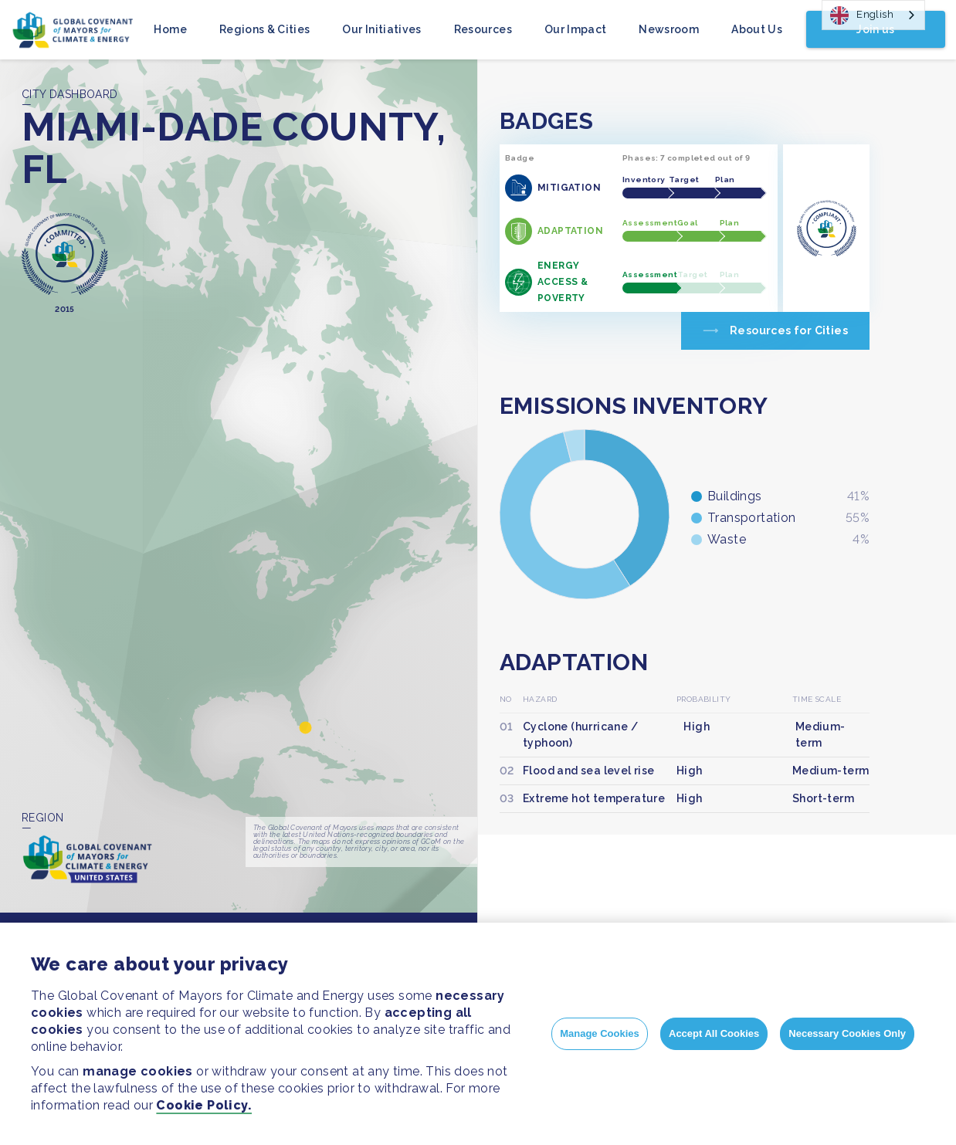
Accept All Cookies (714, 1033)
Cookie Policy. (204, 1105)
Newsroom (669, 29)
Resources (483, 29)
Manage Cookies (599, 1033)
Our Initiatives (381, 29)
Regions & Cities (264, 29)
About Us (756, 29)
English (861, 15)
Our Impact (575, 29)
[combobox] (873, 15)
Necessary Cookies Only (847, 1033)
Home (170, 29)
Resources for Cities (789, 330)
